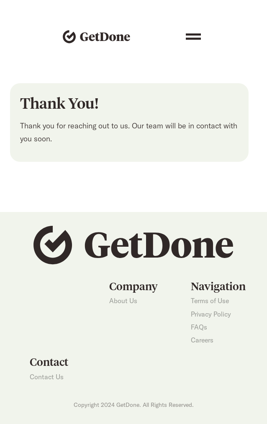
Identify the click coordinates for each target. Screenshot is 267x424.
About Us (123, 300)
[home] (94, 36)
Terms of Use (210, 300)
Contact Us (47, 377)
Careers (202, 340)
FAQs (199, 327)
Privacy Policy (211, 314)
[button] (193, 36)
